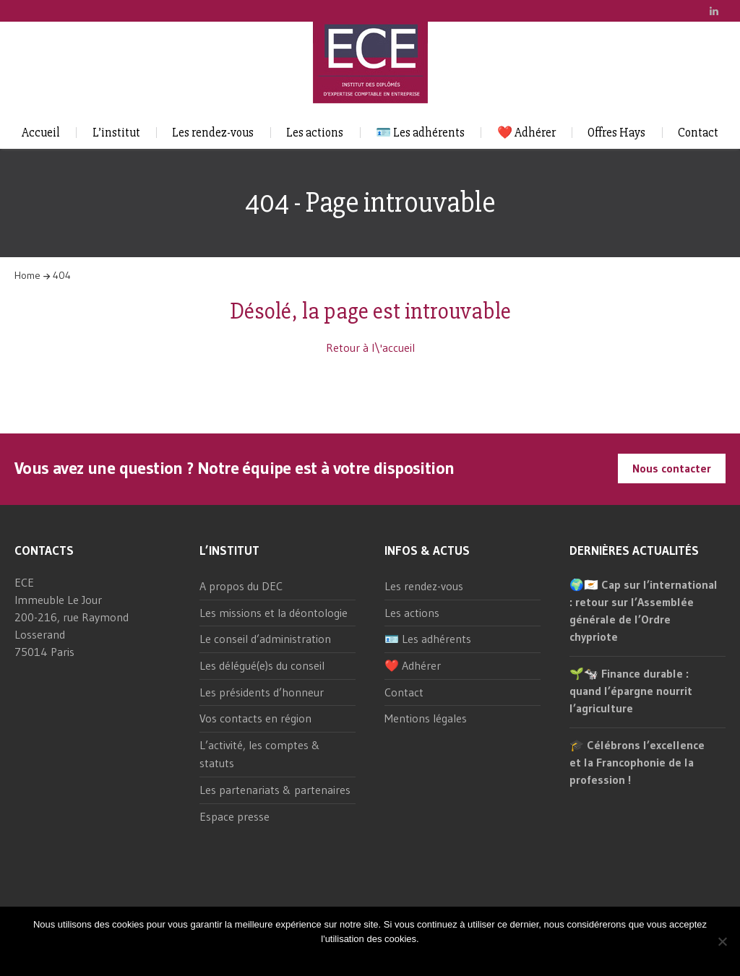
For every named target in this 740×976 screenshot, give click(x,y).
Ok (362, 957)
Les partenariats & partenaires (274, 789)
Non (383, 957)
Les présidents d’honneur (261, 692)
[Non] (722, 941)
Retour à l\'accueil (370, 347)
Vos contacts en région (255, 718)
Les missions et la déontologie (273, 612)
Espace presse (234, 816)
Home (27, 275)
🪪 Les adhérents (420, 132)
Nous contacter (671, 468)
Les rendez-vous (213, 132)
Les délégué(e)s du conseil (261, 665)
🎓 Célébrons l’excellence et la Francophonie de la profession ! (637, 762)
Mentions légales (425, 718)
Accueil (41, 132)
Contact (698, 132)
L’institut (116, 132)
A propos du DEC (241, 586)
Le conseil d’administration (265, 638)
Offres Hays (616, 132)
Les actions (314, 132)
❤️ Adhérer (526, 132)
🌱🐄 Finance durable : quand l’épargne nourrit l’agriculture (630, 690)
